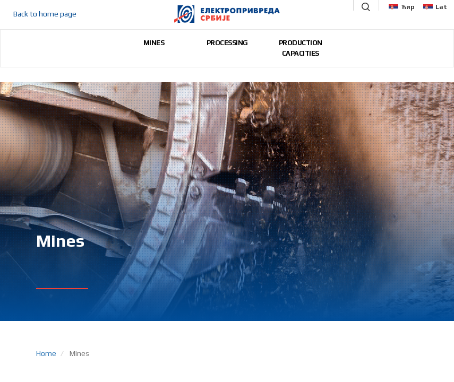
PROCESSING (227, 43)
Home (46, 353)
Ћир (402, 7)
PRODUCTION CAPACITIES (300, 48)
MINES (154, 43)
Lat (435, 7)
